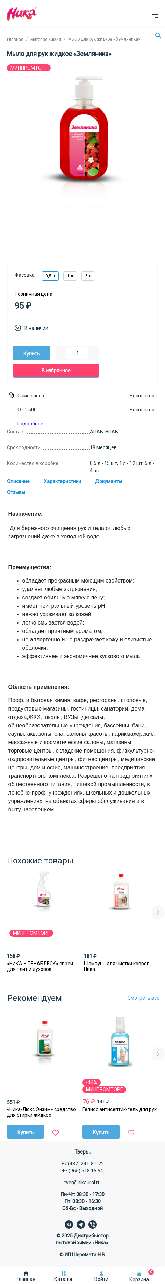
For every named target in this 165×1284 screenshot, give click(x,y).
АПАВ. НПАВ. (104, 432)
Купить (31, 354)
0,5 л (50, 276)
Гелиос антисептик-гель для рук (119, 1109)
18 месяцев (103, 447)
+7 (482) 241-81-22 (82, 1163)
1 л (70, 276)
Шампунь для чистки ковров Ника (117, 966)
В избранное (56, 370)
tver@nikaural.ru (82, 1182)
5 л (88, 276)
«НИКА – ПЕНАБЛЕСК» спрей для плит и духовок (40, 966)
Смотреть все (143, 998)
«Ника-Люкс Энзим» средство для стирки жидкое (41, 1112)
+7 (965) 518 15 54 (82, 1170)
